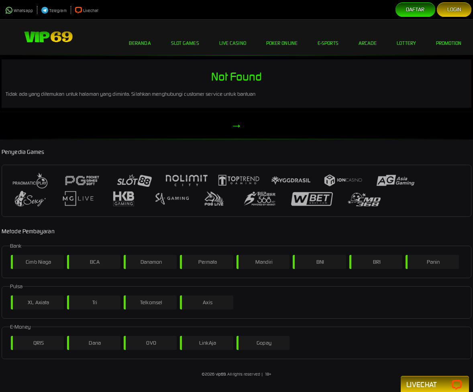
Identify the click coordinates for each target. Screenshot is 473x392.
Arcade (368, 37)
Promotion (448, 37)
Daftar (415, 9)
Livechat (87, 10)
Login (454, 9)
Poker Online (282, 37)
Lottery (406, 37)
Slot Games (185, 37)
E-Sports (328, 37)
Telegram (54, 10)
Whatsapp (19, 10)
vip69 (221, 374)
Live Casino (232, 37)
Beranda (140, 37)
